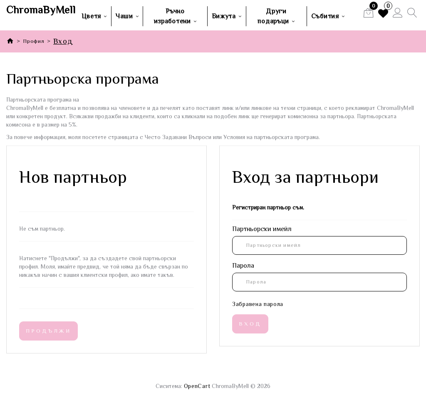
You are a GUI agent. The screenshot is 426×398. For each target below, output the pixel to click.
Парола (243, 265)
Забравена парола (257, 304)
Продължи (48, 331)
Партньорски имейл (262, 229)
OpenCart (197, 386)
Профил (33, 41)
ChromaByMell (35, 10)
